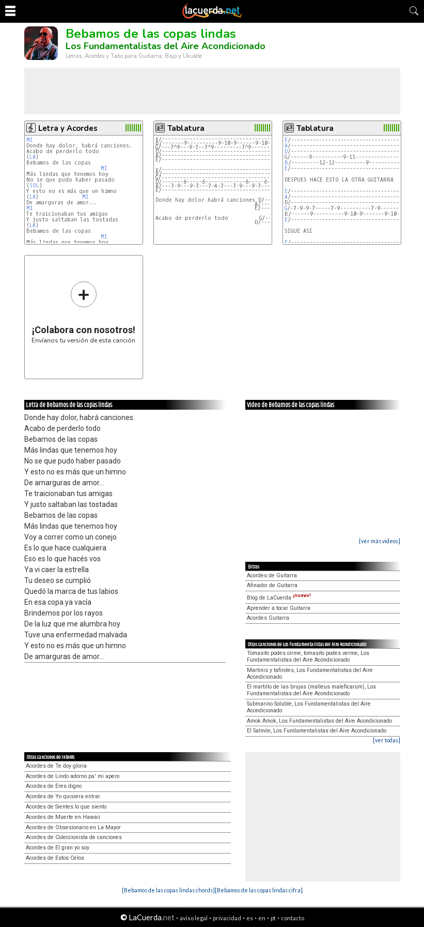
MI (29, 140)
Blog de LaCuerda (279, 597)
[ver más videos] (379, 540)
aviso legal (194, 918)
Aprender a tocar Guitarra (278, 608)
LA (32, 157)
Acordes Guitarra (268, 618)
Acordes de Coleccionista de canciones (74, 837)
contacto (292, 918)
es (249, 918)
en (261, 918)
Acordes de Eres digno (54, 786)
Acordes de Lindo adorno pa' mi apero (72, 776)
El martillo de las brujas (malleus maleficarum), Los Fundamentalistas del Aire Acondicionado (311, 690)
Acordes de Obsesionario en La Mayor (73, 827)
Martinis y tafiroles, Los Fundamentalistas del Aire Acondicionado (310, 673)
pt (273, 918)
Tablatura (186, 128)
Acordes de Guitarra (272, 575)
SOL (34, 185)
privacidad (227, 918)
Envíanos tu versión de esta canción (83, 312)
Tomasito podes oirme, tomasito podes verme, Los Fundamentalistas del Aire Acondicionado (308, 656)
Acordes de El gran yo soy (57, 847)
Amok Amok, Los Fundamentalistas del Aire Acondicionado (319, 720)
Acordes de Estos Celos (55, 858)
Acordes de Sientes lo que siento (66, 806)
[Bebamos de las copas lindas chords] (168, 890)
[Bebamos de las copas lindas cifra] (259, 890)
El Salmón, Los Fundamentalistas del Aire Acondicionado (316, 730)
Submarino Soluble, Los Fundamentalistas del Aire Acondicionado (309, 707)
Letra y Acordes (68, 128)
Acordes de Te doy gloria (56, 765)
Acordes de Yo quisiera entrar (63, 796)
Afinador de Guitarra (272, 585)
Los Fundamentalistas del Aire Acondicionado (165, 46)
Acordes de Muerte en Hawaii (63, 817)
